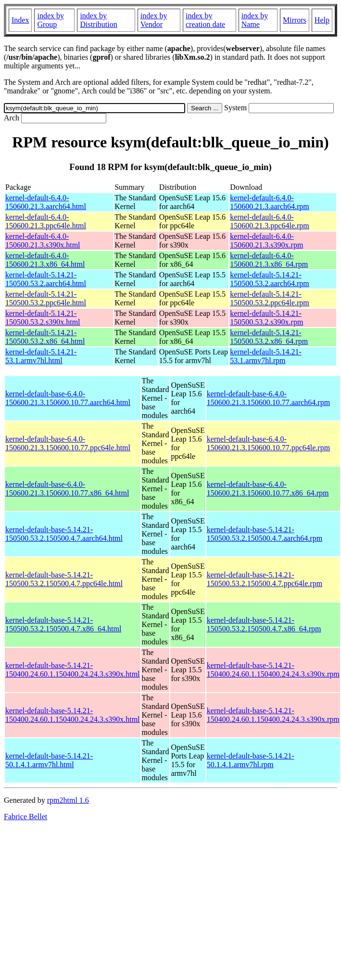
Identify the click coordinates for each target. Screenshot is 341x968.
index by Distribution (98, 20)
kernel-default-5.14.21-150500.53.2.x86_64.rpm (269, 336)
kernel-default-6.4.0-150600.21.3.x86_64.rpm (269, 259)
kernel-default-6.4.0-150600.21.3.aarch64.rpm (269, 202)
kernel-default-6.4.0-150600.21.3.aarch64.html (45, 202)
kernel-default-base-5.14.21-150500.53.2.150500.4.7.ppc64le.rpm (264, 579)
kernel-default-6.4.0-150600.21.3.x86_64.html (45, 259)
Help (322, 20)
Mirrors (294, 20)
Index (20, 20)
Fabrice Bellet (25, 816)
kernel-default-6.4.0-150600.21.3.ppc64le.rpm (269, 221)
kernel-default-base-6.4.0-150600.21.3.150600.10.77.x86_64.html (67, 488)
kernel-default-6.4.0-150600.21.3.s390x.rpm (266, 240)
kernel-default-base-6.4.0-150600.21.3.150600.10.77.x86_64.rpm (268, 488)
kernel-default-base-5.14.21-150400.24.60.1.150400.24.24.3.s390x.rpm (273, 669)
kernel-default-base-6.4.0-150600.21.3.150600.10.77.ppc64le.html (67, 443)
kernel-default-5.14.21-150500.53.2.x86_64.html (45, 336)
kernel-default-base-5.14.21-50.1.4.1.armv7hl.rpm (250, 760)
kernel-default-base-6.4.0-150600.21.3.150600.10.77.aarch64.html (67, 398)
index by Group (50, 20)
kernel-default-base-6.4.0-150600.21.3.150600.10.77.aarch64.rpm (268, 398)
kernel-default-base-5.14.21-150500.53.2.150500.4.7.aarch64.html (64, 533)
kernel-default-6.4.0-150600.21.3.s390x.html (42, 240)
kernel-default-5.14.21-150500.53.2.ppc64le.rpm (269, 298)
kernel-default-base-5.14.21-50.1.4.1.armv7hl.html (49, 760)
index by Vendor (153, 20)
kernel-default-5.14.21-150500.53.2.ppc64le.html (45, 298)
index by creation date (205, 20)
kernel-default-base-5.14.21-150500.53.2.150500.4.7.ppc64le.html (64, 579)
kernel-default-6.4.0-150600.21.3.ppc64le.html (45, 221)
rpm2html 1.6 (68, 800)
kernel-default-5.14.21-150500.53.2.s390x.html (42, 317)
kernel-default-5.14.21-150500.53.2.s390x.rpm (266, 317)
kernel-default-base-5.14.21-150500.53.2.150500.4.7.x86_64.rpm (264, 624)
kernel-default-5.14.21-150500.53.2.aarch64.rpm (269, 279)
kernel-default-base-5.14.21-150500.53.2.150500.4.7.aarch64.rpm (264, 533)
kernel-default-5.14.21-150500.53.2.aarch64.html (45, 279)
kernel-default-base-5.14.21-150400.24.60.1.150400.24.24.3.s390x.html (72, 669)
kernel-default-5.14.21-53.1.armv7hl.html (40, 356)
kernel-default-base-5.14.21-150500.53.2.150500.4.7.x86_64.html (63, 624)
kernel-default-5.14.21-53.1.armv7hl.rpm (265, 356)
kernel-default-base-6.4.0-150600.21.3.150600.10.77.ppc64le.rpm (268, 443)
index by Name (254, 20)
